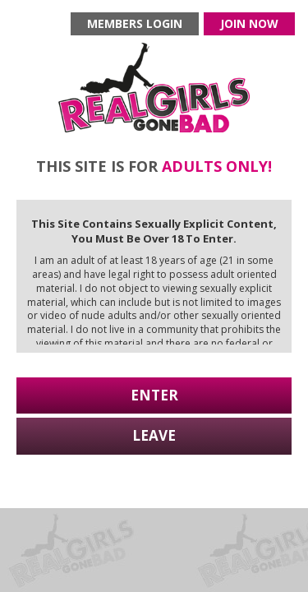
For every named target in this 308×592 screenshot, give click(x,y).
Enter (154, 395)
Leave (154, 435)
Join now (249, 23)
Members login (134, 23)
